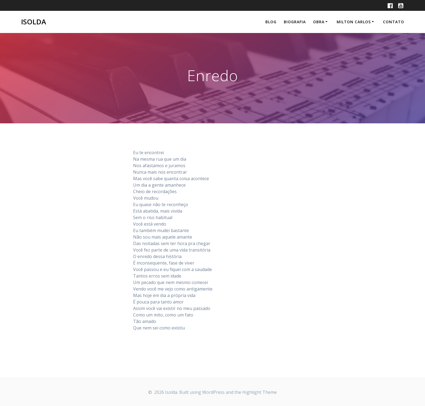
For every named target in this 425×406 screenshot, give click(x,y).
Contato (393, 21)
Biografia (295, 21)
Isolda (33, 21)
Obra (318, 21)
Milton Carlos (354, 21)
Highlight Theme (259, 392)
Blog (270, 21)
